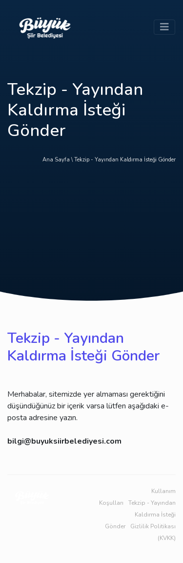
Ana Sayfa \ (58, 159)
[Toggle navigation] (164, 27)
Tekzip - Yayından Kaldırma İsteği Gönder (125, 159)
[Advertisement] (91, 236)
